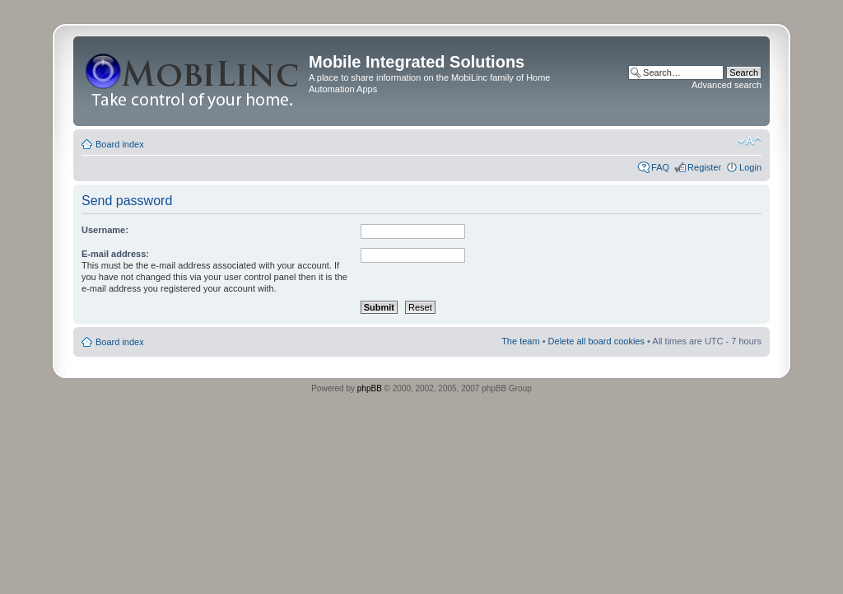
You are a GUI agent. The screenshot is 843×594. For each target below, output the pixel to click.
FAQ (660, 167)
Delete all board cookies (596, 341)
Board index (119, 144)
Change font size (749, 140)
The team (520, 341)
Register (704, 167)
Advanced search (726, 85)
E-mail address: (115, 254)
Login (750, 167)
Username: (105, 230)
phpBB (369, 388)
